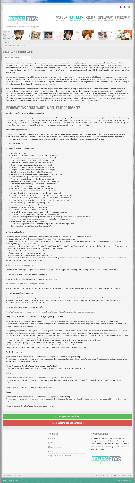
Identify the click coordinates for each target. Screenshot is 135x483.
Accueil (62, 17)
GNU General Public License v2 (43, 79)
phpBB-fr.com (14, 480)
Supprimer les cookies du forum (59, 455)
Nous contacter (54, 451)
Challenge (105, 17)
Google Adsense (58, 338)
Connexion (122, 17)
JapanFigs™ (13, 475)
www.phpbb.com (104, 79)
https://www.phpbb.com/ (49, 84)
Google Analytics (109, 333)
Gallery (51, 443)
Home (9, 42)
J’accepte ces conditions (68, 416)
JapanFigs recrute (55, 447)
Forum (91, 17)
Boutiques (76, 17)
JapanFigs (114, 475)
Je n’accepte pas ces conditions (68, 423)
